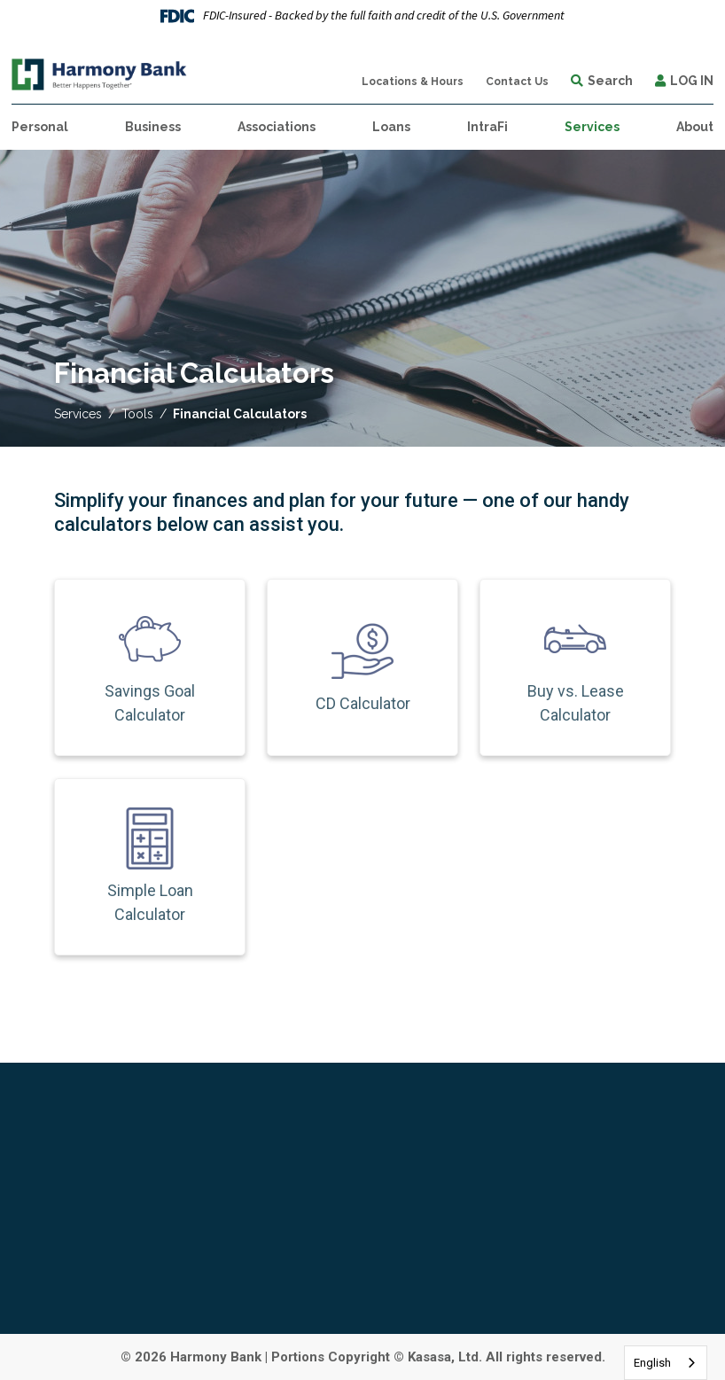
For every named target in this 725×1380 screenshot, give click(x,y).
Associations (277, 127)
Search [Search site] (610, 81)
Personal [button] (40, 127)
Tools (137, 414)
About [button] (694, 127)
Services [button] (592, 127)
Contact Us (517, 81)
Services (78, 414)
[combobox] (665, 1362)
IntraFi (487, 127)
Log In (691, 81)
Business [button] (153, 127)
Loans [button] (391, 127)
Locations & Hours (413, 81)
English (652, 1362)
